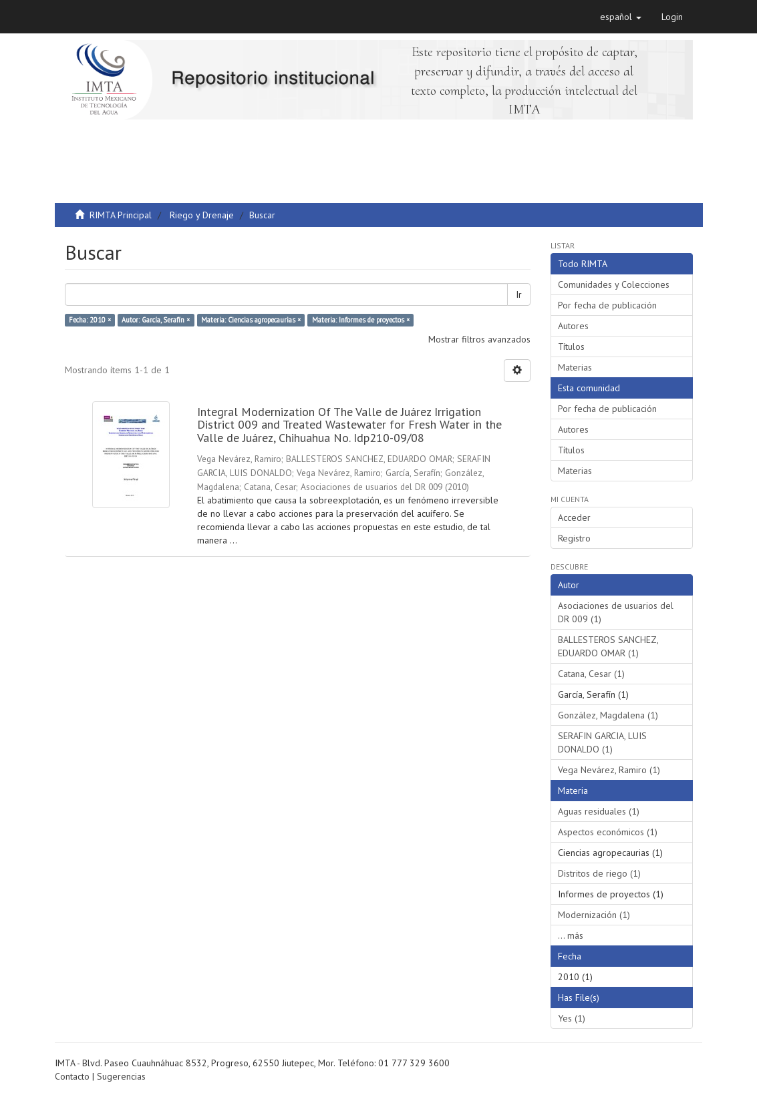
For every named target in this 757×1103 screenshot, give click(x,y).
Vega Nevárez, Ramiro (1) (609, 770)
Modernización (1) (594, 915)
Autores (573, 326)
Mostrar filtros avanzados (479, 339)
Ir (519, 294)
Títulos (571, 347)
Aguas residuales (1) (598, 811)
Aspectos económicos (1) (607, 832)
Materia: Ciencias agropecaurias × (251, 319)
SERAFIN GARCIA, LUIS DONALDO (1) (602, 742)
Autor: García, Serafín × (156, 319)
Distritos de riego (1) (599, 873)
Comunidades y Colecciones (613, 284)
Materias (575, 367)
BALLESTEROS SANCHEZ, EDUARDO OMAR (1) (608, 646)
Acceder (574, 517)
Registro (574, 538)
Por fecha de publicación (607, 305)
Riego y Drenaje (202, 215)
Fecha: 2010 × (90, 319)
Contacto (72, 1076)
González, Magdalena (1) (608, 715)
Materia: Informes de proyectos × (361, 319)
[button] (620, 16)
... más (570, 935)
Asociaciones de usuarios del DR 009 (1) (615, 612)
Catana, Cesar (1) (591, 674)
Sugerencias (121, 1076)
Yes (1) (571, 1018)
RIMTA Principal (121, 215)
